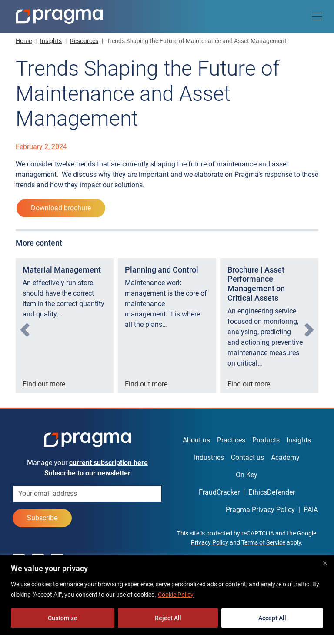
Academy (285, 457)
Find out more (44, 384)
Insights (51, 40)
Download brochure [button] (61, 208)
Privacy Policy (209, 542)
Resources (84, 40)
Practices (231, 440)
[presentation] (25, 330)
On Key (246, 475)
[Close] (325, 563)
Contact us (247, 457)
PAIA (311, 509)
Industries (209, 457)
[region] (167, 595)
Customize (62, 618)
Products (266, 440)
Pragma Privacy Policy (260, 509)
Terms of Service (263, 542)
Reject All (168, 618)
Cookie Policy (176, 594)
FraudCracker (219, 492)
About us (196, 440)
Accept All (272, 618)
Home (24, 40)
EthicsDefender (271, 492)
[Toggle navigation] (317, 16)
